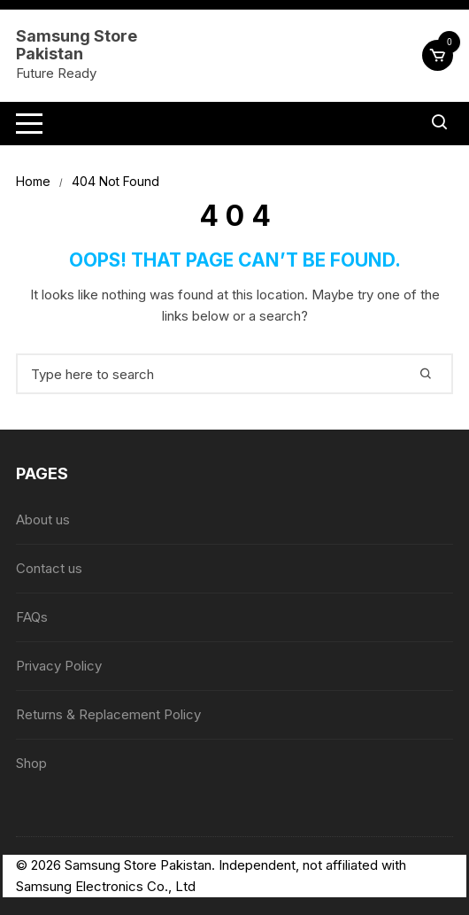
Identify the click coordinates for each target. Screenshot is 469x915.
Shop (31, 763)
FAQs (32, 617)
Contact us (49, 568)
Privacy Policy (59, 665)
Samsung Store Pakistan (76, 45)
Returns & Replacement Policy (108, 714)
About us (43, 519)
